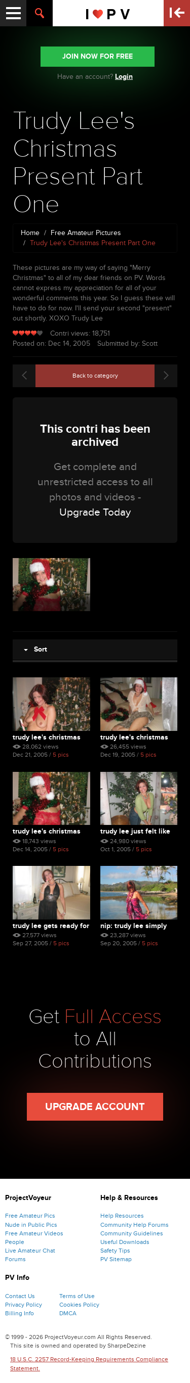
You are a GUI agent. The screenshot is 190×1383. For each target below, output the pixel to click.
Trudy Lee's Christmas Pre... (47, 737)
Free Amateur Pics (30, 1215)
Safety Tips (115, 1250)
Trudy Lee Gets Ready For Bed (51, 926)
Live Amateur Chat (30, 1250)
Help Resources (122, 1215)
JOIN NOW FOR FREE (97, 56)
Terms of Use (77, 1296)
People (14, 1242)
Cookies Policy (79, 1304)
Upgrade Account (95, 1107)
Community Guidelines (131, 1233)
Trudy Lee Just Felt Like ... (135, 831)
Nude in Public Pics (31, 1224)
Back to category (95, 375)
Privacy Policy (23, 1304)
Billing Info (19, 1313)
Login (124, 76)
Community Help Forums (134, 1224)
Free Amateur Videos (34, 1233)
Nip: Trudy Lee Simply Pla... (133, 926)
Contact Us (20, 1296)
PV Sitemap (116, 1259)
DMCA (68, 1313)
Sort (35, 649)
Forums (15, 1259)
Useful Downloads (124, 1242)
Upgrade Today (95, 512)
